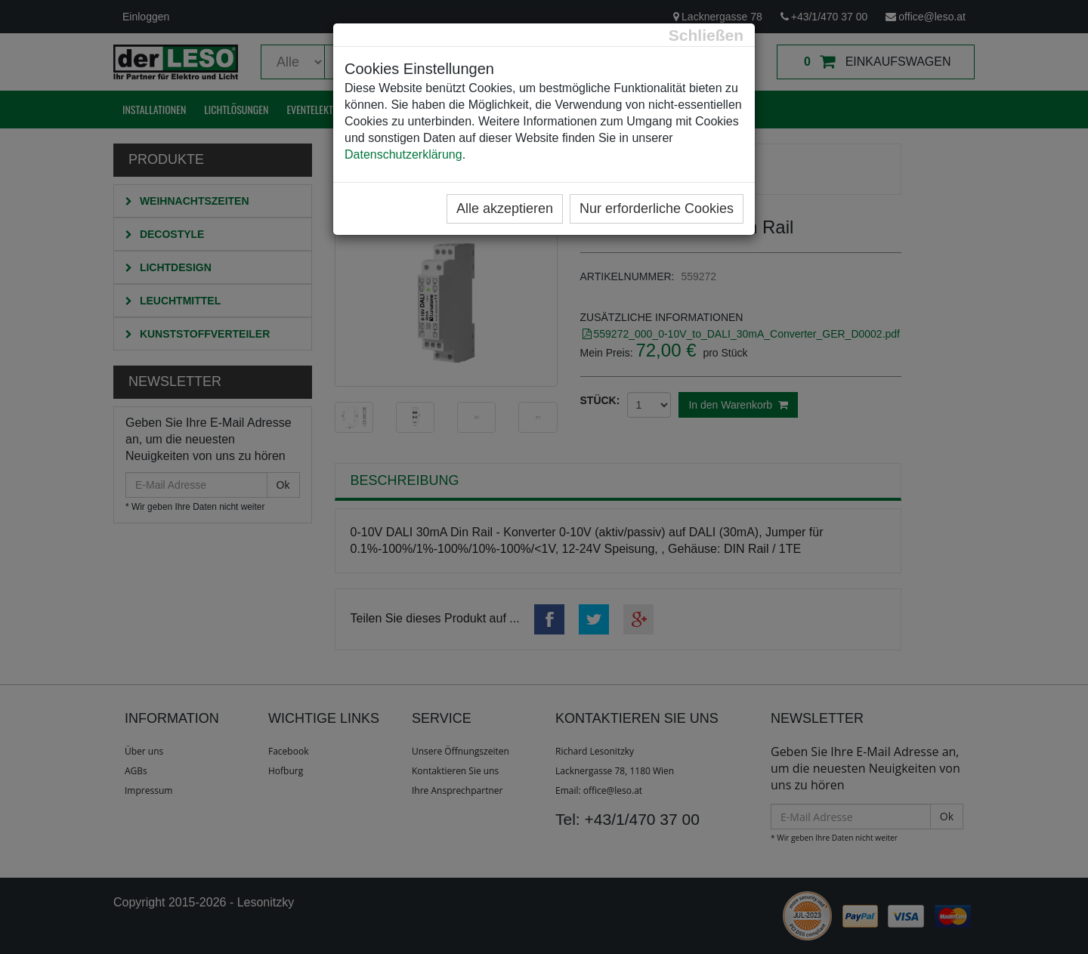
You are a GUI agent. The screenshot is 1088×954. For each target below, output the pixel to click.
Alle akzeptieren (504, 208)
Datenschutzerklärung (403, 154)
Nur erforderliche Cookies (657, 208)
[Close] (706, 35)
